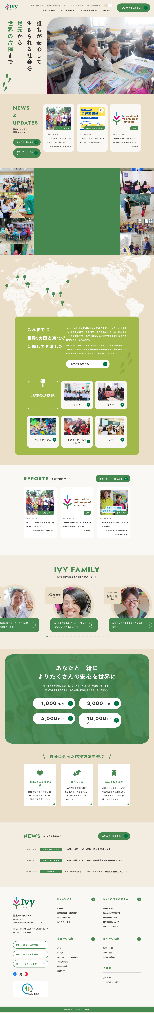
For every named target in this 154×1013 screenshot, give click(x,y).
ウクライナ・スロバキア (68, 957)
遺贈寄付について (111, 917)
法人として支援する (112, 913)
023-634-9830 (25, 928)
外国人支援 (108, 948)
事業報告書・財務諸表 (67, 913)
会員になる (108, 908)
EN (110, 5)
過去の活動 (62, 966)
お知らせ (106, 10)
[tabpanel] (77, 608)
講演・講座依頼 (37, 5)
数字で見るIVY (63, 917)
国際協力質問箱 (53, 5)
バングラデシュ (64, 961)
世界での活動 (65, 938)
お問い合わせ (95, 5)
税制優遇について (111, 922)
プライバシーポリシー (113, 982)
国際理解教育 (109, 957)
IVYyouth (107, 952)
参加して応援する (111, 926)
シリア (60, 952)
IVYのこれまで (63, 922)
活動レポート (63, 970)
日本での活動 (111, 938)
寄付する (133, 7)
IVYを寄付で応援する (115, 898)
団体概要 (61, 908)
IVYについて (64, 898)
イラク (60, 948)
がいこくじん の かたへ (73, 5)
